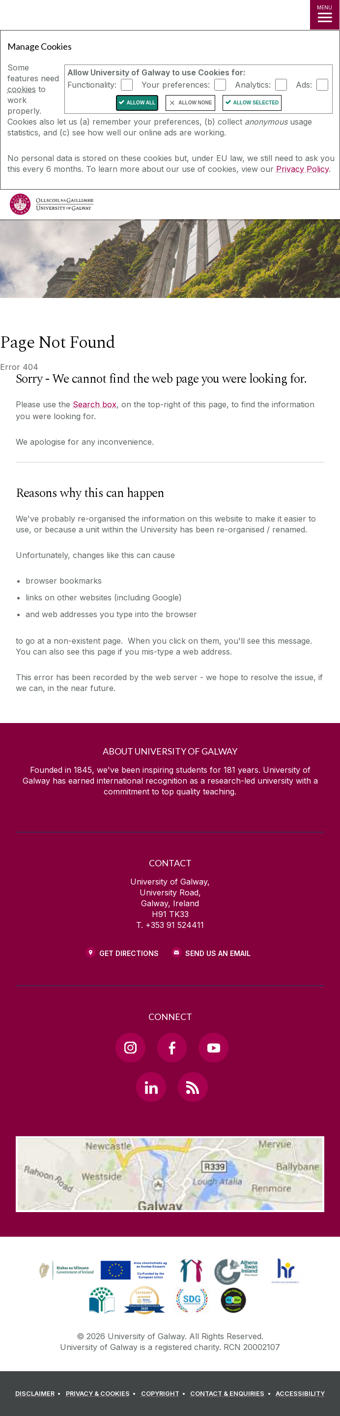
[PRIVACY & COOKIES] (102, 1393)
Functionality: (91, 85)
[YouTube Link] (213, 1047)
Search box (94, 404)
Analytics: (253, 85)
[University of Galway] (51, 207)
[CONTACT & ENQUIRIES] (232, 1393)
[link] (191, 1270)
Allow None (195, 102)
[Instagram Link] (130, 1047)
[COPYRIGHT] (165, 1393)
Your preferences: (176, 85)
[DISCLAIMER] (39, 1393)
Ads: (304, 85)
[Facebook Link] (172, 1047)
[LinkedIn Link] (151, 1087)
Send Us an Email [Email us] (218, 953)
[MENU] (325, 15)
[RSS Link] (192, 1087)
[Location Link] (170, 1205)
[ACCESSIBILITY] (300, 1393)
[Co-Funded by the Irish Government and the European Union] (104, 1280)
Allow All (141, 102)
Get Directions (129, 953)
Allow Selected (256, 102)
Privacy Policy (302, 169)
